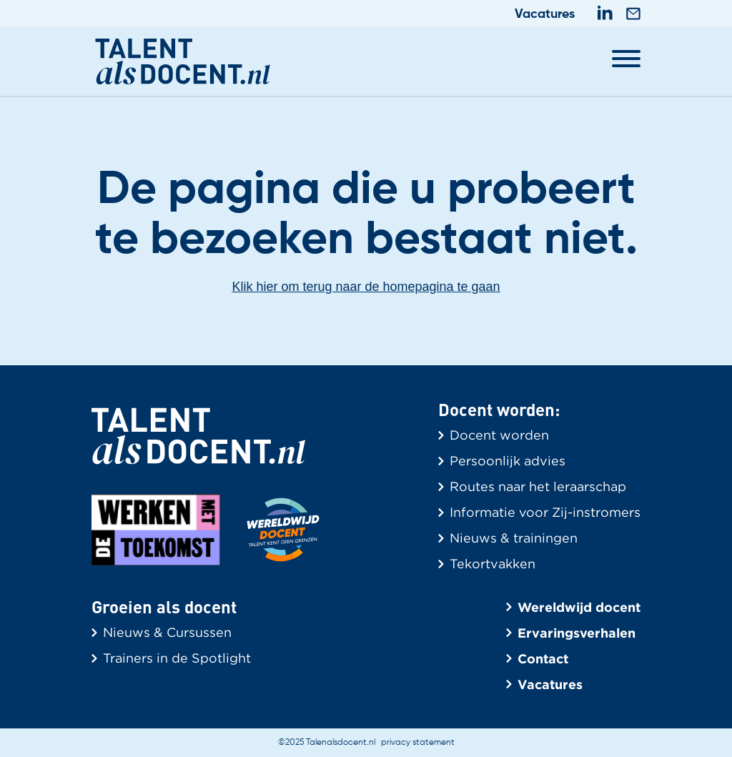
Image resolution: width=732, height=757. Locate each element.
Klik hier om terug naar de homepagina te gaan (366, 286)
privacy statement (418, 742)
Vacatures (545, 14)
